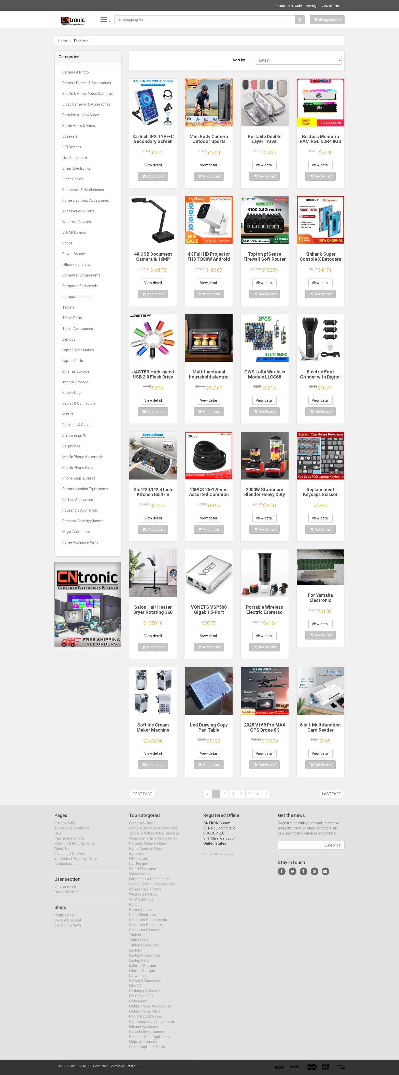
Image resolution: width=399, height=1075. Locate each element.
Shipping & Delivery (69, 858)
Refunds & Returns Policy (74, 848)
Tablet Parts (72, 318)
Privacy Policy (65, 827)
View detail (153, 165)
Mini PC (68, 414)
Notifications (64, 919)
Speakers (70, 136)
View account (331, 6)
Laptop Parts (72, 361)
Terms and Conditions (72, 832)
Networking (71, 393)
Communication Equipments (85, 489)
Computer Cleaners (78, 297)
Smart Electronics (76, 168)
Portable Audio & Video (80, 115)
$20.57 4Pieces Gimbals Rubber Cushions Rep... (129, 5)
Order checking (306, 6)
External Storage (75, 371)
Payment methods (69, 842)
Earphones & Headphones (83, 190)
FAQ (57, 837)
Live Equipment (74, 158)
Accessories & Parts (78, 211)
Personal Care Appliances (83, 521)
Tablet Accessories (77, 329)
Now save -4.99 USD (74, 5)
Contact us (282, 6)
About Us (61, 853)
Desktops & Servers (78, 425)
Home (63, 41)
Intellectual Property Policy (75, 863)
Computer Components (81, 275)
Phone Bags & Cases (78, 478)
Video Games (73, 179)
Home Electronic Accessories (85, 200)
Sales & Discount (67, 924)
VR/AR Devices (74, 232)
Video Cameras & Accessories (86, 104)
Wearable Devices (76, 222)
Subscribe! (332, 849)
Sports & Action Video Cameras (87, 94)
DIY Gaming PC (74, 435)
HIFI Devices (71, 147)
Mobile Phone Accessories (83, 457)
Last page (331, 794)
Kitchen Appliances (77, 500)
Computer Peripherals (80, 286)
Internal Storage (75, 382)
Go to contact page (218, 858)
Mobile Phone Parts (78, 468)
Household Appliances (80, 510)
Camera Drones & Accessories (86, 83)
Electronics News (68, 929)
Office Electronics (76, 265)
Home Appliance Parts (80, 542)
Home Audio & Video (78, 126)
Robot (67, 243)
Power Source (73, 254)
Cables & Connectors (79, 403)
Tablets (68, 307)
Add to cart (153, 176)
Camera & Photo (75, 72)
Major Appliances (76, 532)
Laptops (68, 339)
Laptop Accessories (78, 350)
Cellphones (71, 446)
